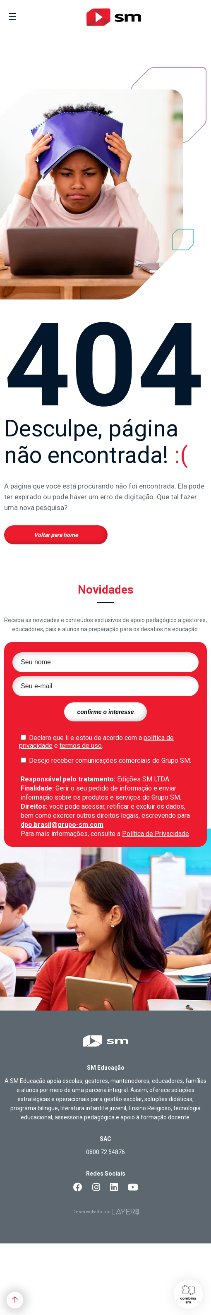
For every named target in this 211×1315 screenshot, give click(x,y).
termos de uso (81, 746)
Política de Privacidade (155, 834)
